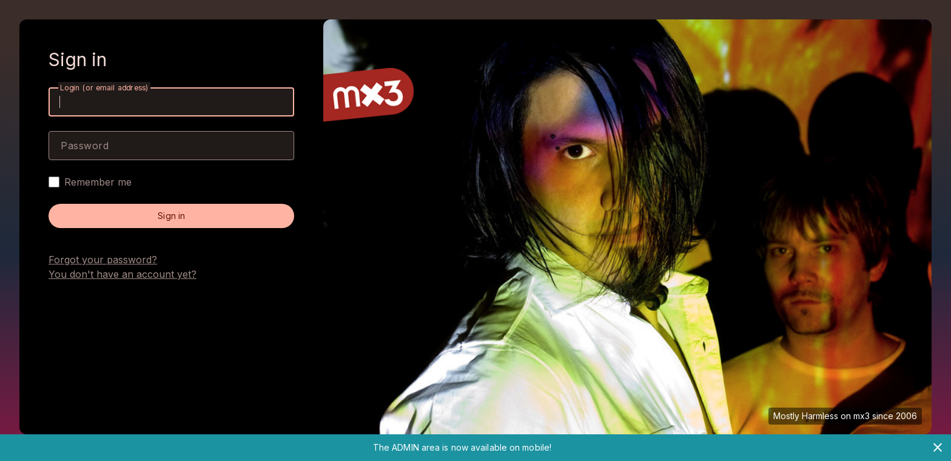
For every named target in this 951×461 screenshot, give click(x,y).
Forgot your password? (103, 260)
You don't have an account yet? (123, 274)
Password (85, 146)
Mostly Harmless (805, 416)
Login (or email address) (104, 87)
